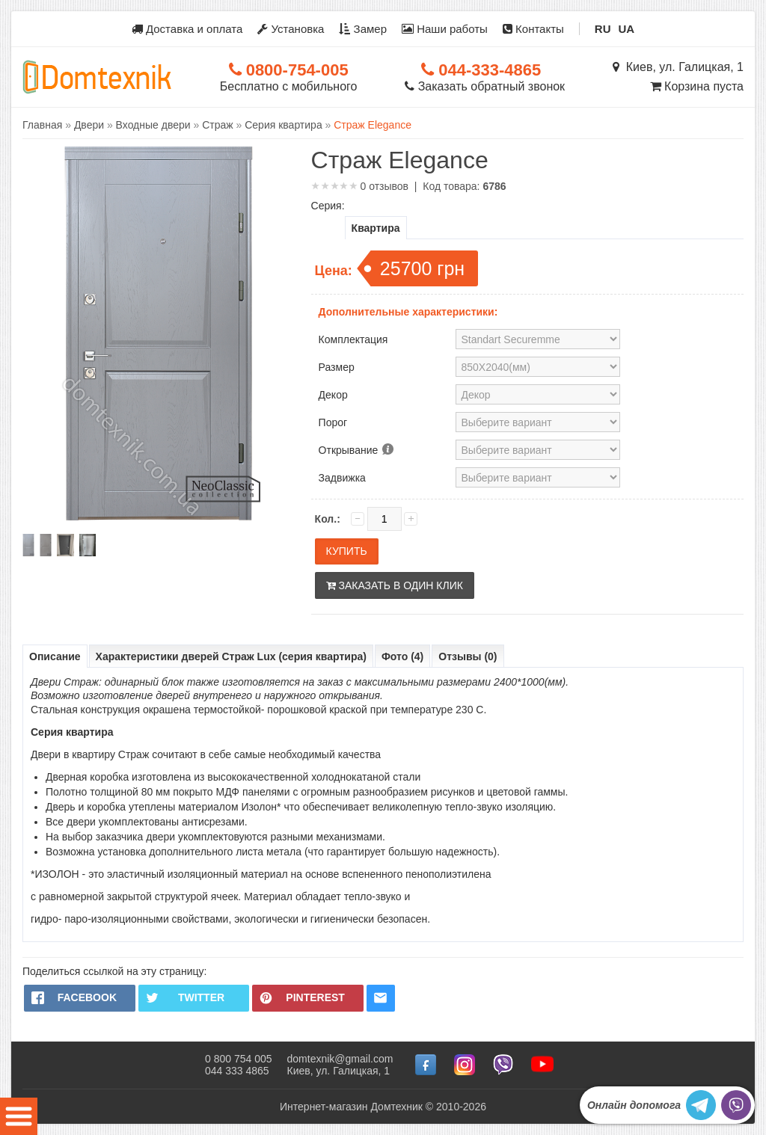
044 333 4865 (237, 1071)
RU (603, 28)
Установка (290, 28)
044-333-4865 (481, 70)
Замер (363, 28)
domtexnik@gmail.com (340, 1059)
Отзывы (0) (467, 656)
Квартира (376, 228)
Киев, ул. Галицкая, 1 (678, 67)
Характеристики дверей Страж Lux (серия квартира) (231, 656)
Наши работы (445, 28)
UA (627, 28)
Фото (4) (402, 656)
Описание (55, 656)
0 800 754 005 (238, 1059)
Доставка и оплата (187, 28)
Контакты (533, 28)
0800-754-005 (289, 70)
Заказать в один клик (394, 585)
